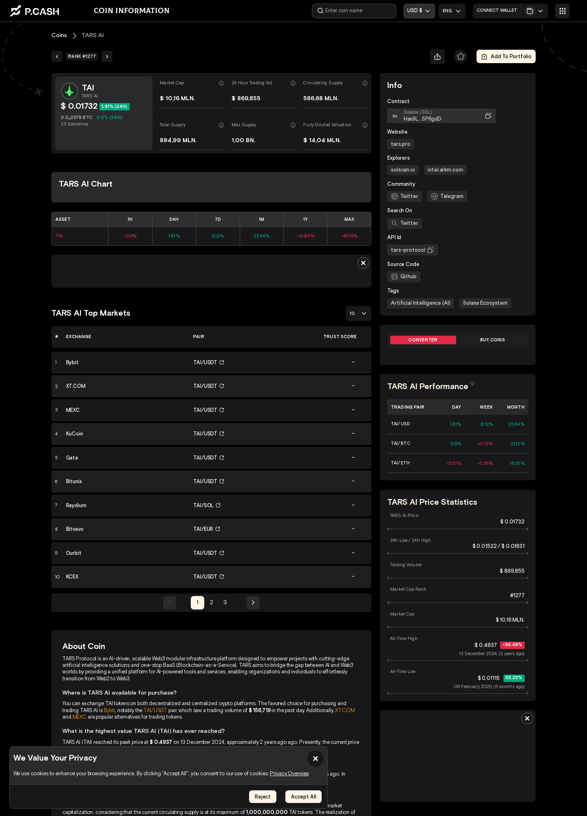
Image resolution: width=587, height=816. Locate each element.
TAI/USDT (155, 710)
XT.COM (345, 710)
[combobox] (452, 11)
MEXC (80, 717)
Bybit (109, 710)
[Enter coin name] (354, 11)
